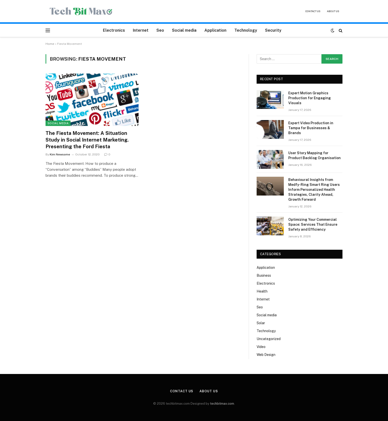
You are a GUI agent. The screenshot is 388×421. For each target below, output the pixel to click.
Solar (261, 323)
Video (261, 347)
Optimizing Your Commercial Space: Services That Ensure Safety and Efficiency (312, 224)
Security (273, 30)
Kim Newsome (60, 154)
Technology (245, 30)
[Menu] (48, 30)
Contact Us (312, 11)
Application (215, 30)
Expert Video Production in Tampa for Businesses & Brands (310, 128)
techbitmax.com (222, 403)
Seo (160, 30)
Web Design (266, 355)
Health (262, 291)
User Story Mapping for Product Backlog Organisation (314, 155)
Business (264, 275)
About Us (333, 11)
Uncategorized (269, 339)
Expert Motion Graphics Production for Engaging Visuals (309, 98)
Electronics (114, 30)
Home (50, 44)
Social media (184, 30)
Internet (140, 30)
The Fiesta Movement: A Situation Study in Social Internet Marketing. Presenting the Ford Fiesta (87, 139)
